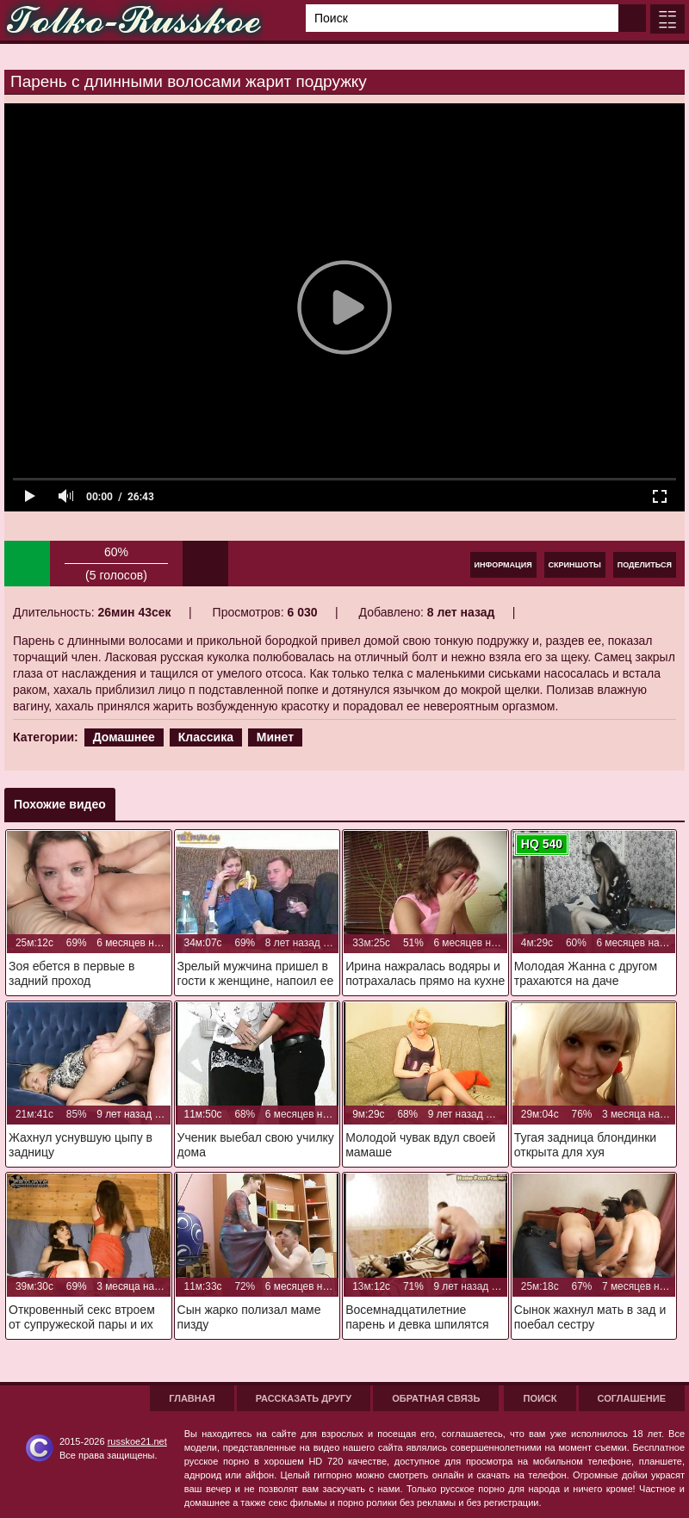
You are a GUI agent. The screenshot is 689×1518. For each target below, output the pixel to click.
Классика (205, 737)
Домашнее (124, 737)
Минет (275, 737)
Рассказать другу (304, 1398)
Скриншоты (575, 565)
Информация (503, 565)
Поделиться (645, 565)
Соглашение (632, 1398)
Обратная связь (436, 1398)
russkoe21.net (137, 1441)
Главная (191, 1398)
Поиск (539, 1398)
